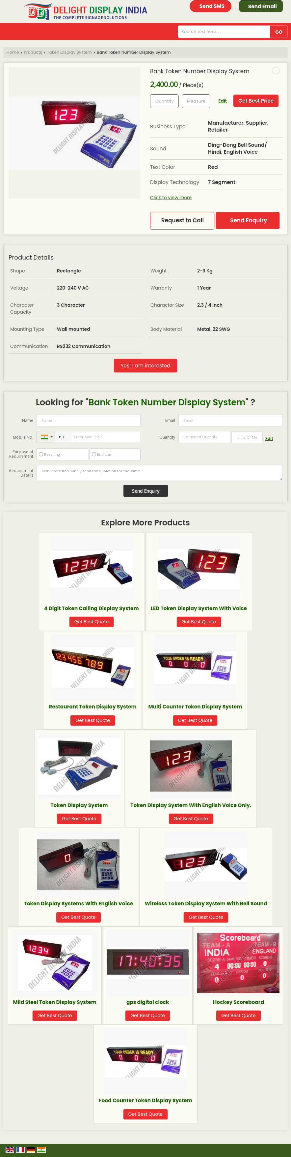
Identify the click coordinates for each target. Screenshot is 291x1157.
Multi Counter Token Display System (195, 706)
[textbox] (196, 101)
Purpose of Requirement (21, 454)
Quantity (167, 437)
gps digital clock (147, 1002)
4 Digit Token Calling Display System (91, 608)
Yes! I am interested (145, 365)
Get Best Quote (91, 621)
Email (170, 420)
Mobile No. (23, 437)
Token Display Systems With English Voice (78, 903)
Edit (222, 101)
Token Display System (69, 52)
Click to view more (171, 197)
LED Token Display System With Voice (199, 608)
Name (27, 420)
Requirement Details (21, 473)
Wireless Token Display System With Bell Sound (206, 903)
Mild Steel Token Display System (54, 1002)
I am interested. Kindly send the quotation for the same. (159, 473)
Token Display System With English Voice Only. (190, 805)
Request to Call (182, 220)
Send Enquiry (248, 220)
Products (33, 52)
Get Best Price (256, 100)
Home (13, 52)
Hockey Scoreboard (238, 1002)
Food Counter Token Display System (145, 1100)
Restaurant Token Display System (93, 706)
